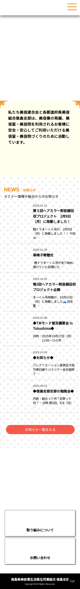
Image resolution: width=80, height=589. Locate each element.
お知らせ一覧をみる (40, 429)
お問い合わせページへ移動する (40, 551)
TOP (72, 581)
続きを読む (40, 223)
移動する (40, 523)
